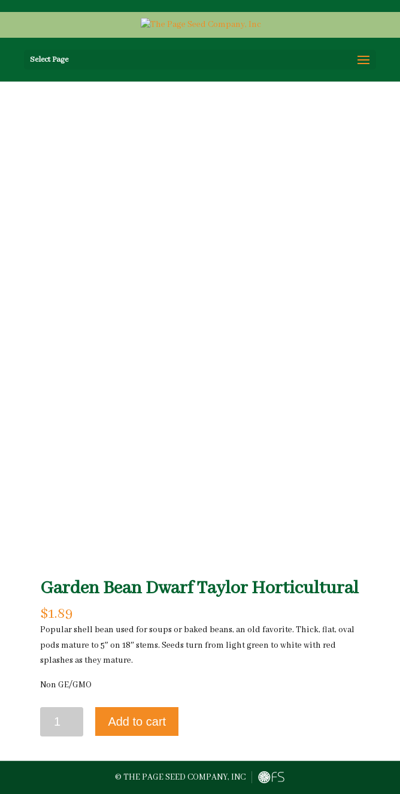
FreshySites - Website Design (271, 777)
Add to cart (137, 721)
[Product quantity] (62, 721)
